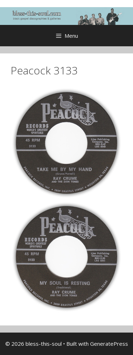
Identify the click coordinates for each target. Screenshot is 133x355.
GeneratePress (109, 343)
